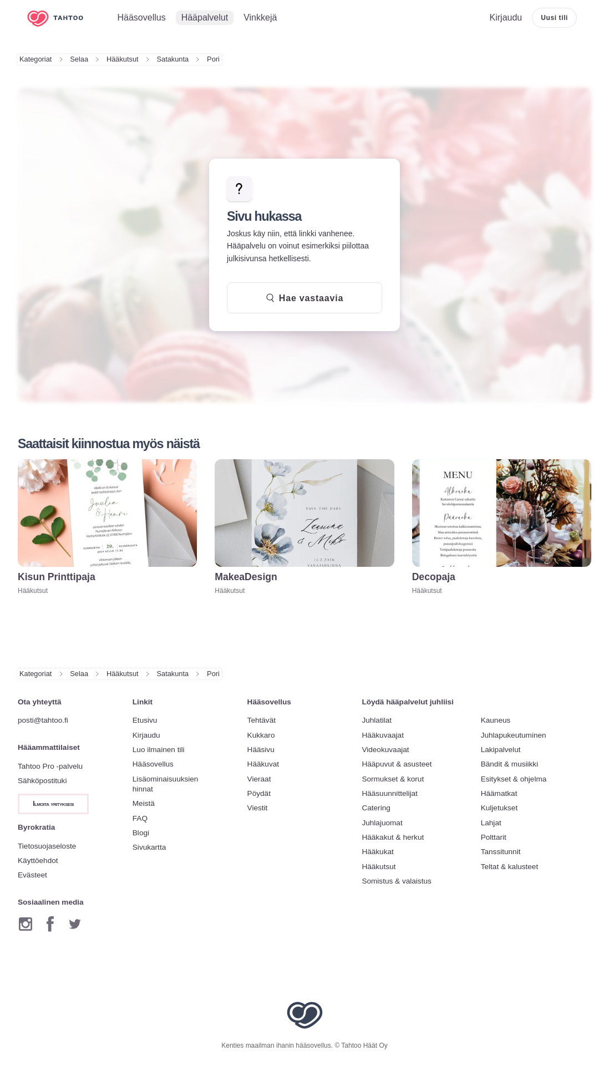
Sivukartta (149, 847)
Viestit (257, 808)
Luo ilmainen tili (159, 749)
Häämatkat (499, 793)
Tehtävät (261, 720)
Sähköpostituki (42, 780)
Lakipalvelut (501, 749)
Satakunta (173, 59)
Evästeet (32, 875)
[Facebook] (50, 924)
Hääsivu (261, 749)
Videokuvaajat (385, 749)
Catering (376, 808)
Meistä (144, 803)
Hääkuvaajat (383, 735)
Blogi (141, 833)
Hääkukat (377, 851)
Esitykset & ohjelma (514, 779)
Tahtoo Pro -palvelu (50, 766)
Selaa (79, 59)
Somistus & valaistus (396, 881)
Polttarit (493, 837)
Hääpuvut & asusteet (397, 764)
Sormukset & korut (393, 779)
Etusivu (145, 720)
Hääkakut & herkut (393, 837)
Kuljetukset (499, 808)
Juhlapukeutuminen (513, 735)
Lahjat (491, 823)
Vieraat (259, 779)
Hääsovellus (153, 764)
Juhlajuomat (382, 823)
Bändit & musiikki (510, 764)
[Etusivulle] (63, 18)
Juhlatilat (377, 720)
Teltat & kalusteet (510, 866)
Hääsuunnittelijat (390, 793)
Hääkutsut (122, 59)
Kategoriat (35, 59)
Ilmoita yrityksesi (53, 804)
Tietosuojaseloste (47, 846)
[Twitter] (75, 924)
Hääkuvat (263, 764)
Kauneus (496, 720)
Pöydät (259, 793)
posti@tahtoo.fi (43, 720)
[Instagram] (25, 924)
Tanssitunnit (501, 851)
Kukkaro (261, 735)
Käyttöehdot (38, 860)
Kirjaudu (146, 735)
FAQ (140, 818)
